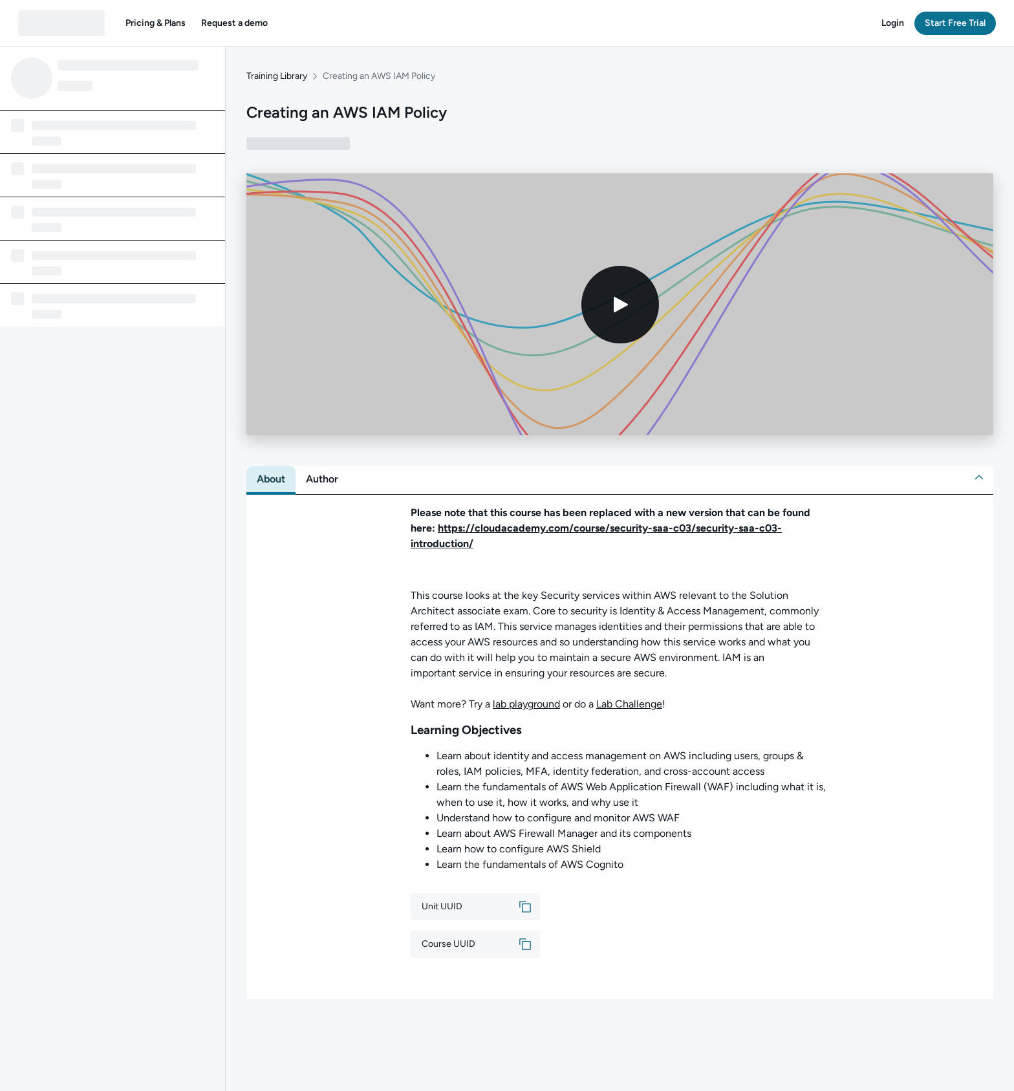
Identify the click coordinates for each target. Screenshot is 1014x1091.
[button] (155, 23)
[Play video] (620, 304)
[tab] (271, 479)
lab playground (526, 704)
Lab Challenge (629, 704)
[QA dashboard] (61, 23)
